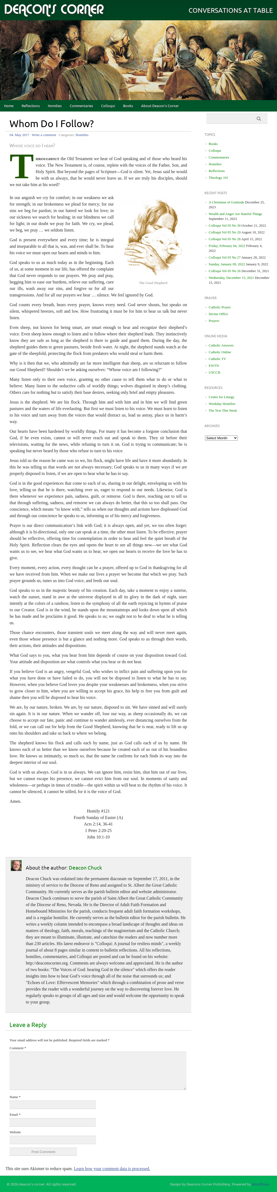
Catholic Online (220, 352)
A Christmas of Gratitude (226, 202)
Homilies (55, 106)
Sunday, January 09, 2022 (227, 264)
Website (15, 1132)
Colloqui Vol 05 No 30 (225, 225)
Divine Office (218, 314)
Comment (17, 1048)
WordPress (260, 1184)
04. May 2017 (19, 135)
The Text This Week (223, 410)
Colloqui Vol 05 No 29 (225, 232)
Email (15, 1114)
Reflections (31, 106)
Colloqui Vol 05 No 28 (225, 239)
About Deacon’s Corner (160, 106)
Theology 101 (219, 178)
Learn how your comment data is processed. (112, 1168)
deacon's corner (54, 9)
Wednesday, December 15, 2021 (231, 278)
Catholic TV (217, 359)
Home (9, 106)
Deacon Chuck (85, 868)
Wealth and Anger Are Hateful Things (235, 214)
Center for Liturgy (222, 397)
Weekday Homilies (222, 404)
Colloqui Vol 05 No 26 (225, 271)
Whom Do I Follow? (51, 124)
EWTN (214, 366)
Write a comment (44, 135)
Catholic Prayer (220, 307)
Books (128, 106)
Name (15, 1097)
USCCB (214, 372)
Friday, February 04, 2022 (227, 246)
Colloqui (108, 106)
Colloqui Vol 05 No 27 (225, 257)
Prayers (214, 321)
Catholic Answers (221, 345)
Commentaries (81, 106)
